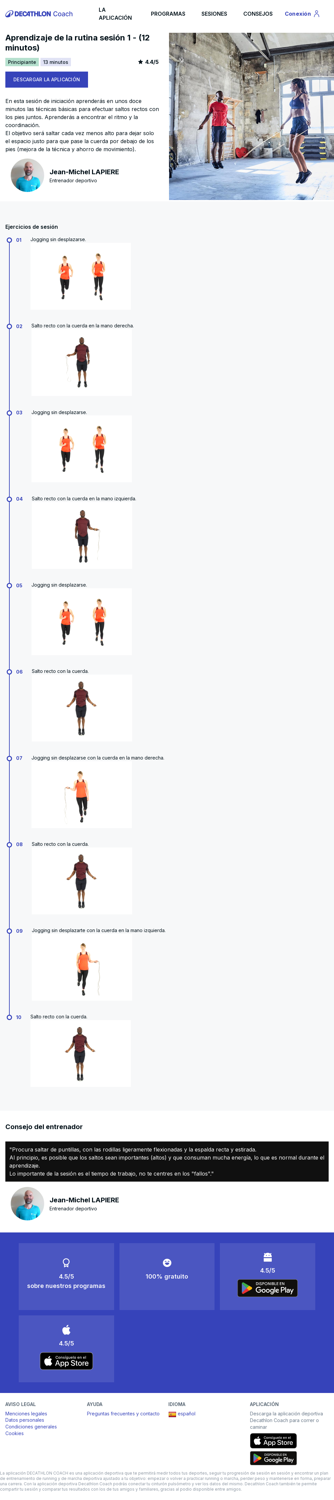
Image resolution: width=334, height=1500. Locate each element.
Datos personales (24, 1420)
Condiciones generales (31, 1426)
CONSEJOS (258, 13)
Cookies (14, 1433)
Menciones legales (26, 1413)
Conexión (303, 15)
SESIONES (214, 13)
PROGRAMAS (168, 13)
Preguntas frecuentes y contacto (123, 1413)
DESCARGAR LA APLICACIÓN (46, 79)
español (181, 1414)
